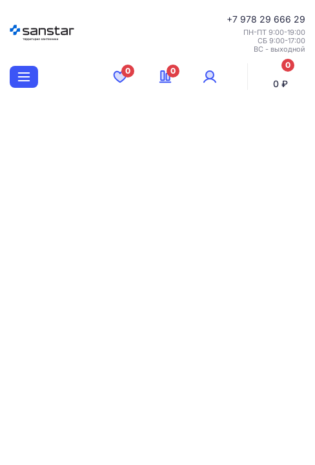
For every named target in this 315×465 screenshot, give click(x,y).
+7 (233, 19)
